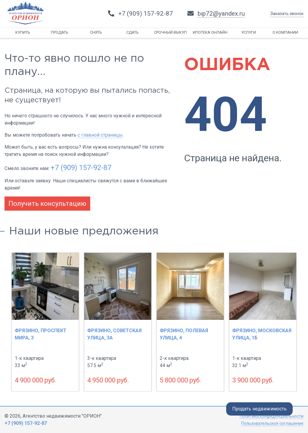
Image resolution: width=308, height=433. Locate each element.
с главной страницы (100, 135)
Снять (96, 32)
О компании (285, 32)
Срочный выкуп (170, 32)
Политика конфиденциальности (271, 416)
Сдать (132, 32)
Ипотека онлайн (210, 32)
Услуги (248, 32)
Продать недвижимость (259, 409)
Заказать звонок (286, 13)
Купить (22, 32)
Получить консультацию (47, 203)
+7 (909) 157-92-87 (81, 167)
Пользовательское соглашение (272, 423)
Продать (59, 32)
